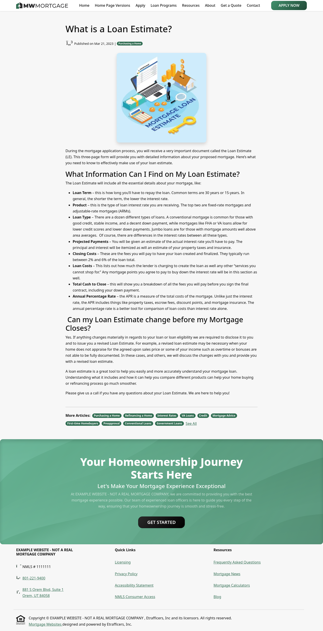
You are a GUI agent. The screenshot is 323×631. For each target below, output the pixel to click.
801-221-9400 (33, 578)
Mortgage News (227, 573)
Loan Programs (164, 5)
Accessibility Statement (134, 585)
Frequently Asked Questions (237, 562)
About (210, 5)
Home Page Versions (112, 5)
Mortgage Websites (45, 624)
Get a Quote (231, 5)
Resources (191, 5)
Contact (253, 5)
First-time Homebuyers (82, 423)
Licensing (123, 562)
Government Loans (169, 423)
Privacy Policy (126, 573)
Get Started (161, 522)
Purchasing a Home (129, 43)
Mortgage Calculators (232, 585)
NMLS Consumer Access (135, 596)
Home (84, 5)
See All (191, 423)
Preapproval (111, 423)
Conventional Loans (138, 423)
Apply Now (289, 5)
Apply (140, 5)
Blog (217, 596)
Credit (203, 415)
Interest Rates (166, 415)
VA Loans (188, 415)
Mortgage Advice (223, 415)
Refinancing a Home (138, 415)
